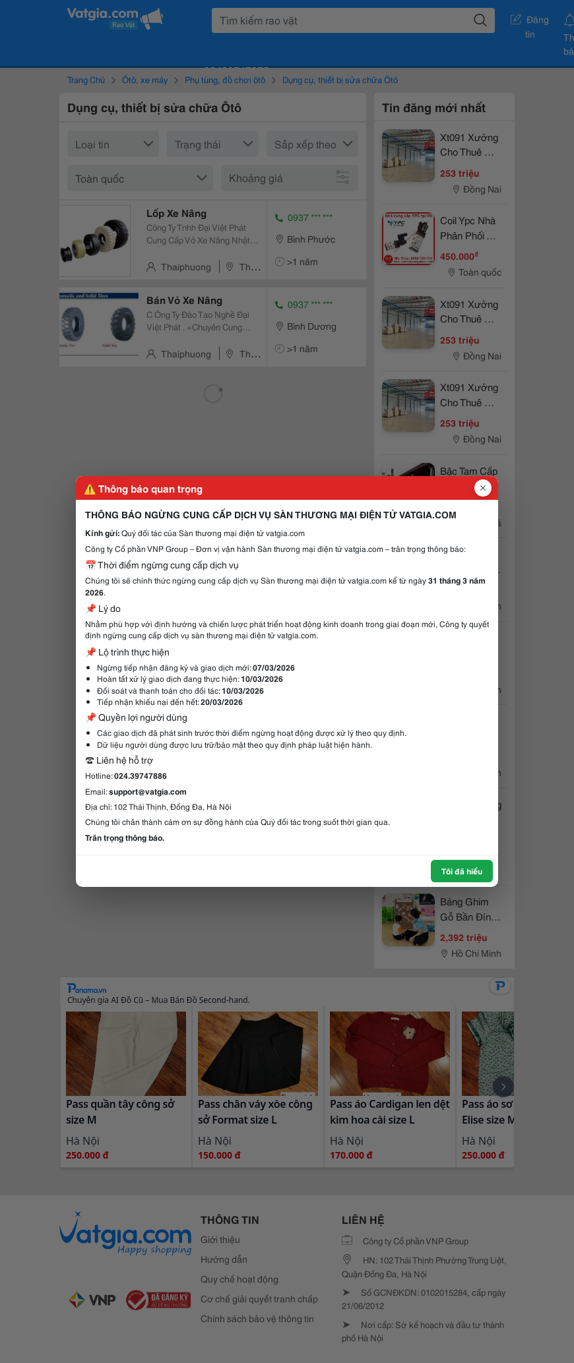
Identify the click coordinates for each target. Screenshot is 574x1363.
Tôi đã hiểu (461, 870)
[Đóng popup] (483, 488)
